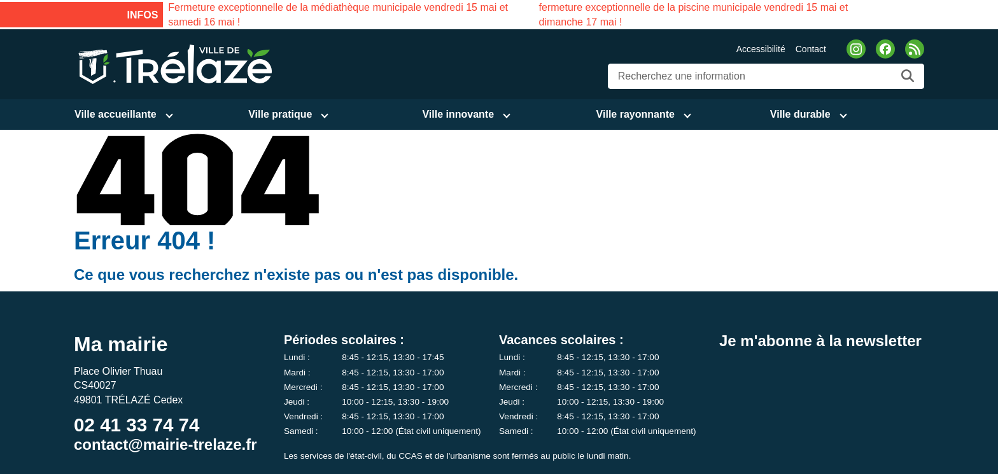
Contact (811, 49)
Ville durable (800, 114)
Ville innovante (458, 114)
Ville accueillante (115, 114)
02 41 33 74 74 (136, 424)
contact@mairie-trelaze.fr (165, 444)
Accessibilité (760, 49)
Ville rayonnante (635, 114)
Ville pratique (280, 114)
